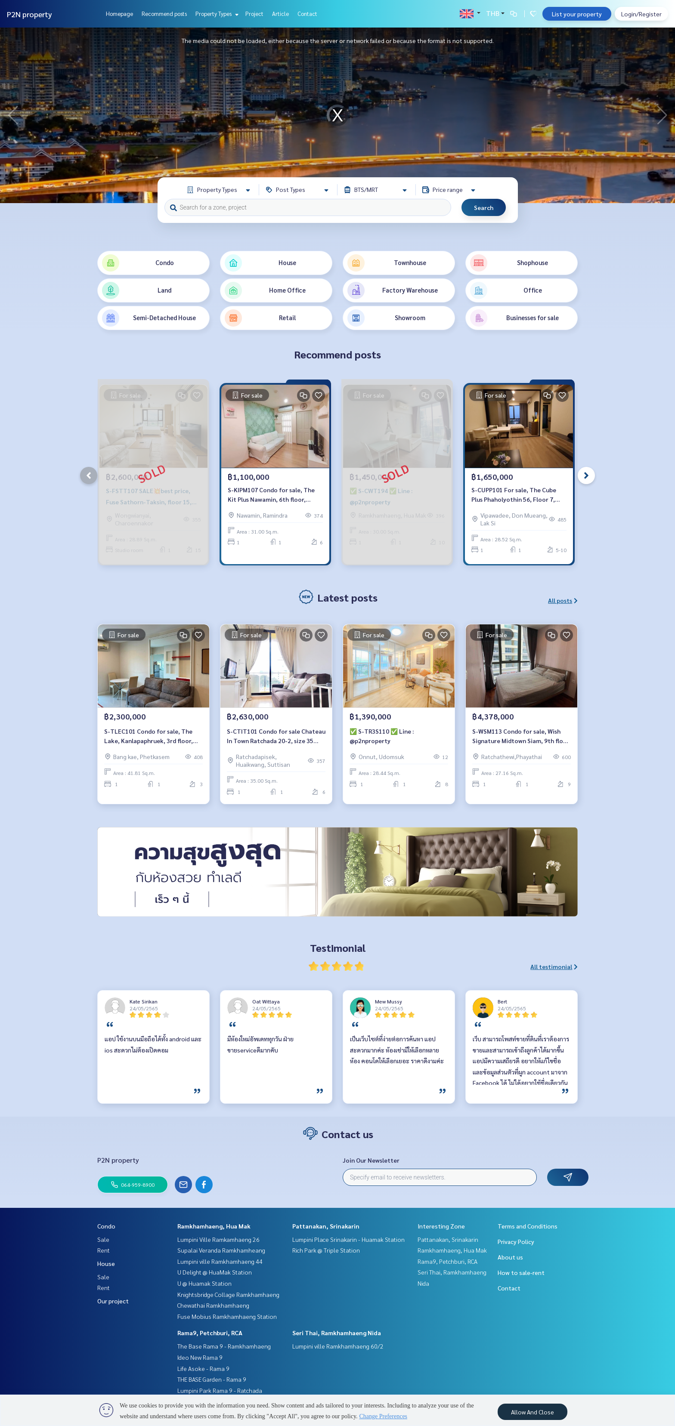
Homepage (119, 13)
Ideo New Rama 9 (200, 1357)
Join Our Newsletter (371, 1160)
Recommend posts (164, 13)
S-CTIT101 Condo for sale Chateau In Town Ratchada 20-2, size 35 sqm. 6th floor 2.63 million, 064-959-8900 (276, 736)
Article (280, 13)
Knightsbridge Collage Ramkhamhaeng (228, 1294)
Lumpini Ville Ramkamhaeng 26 (218, 1239)
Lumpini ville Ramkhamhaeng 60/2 (338, 1346)
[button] (662, 115)
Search (483, 207)
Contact (307, 13)
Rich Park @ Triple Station (326, 1250)
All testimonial (554, 966)
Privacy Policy (516, 1241)
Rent (103, 1250)
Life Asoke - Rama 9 (203, 1368)
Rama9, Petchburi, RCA (209, 1332)
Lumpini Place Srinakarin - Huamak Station (348, 1239)
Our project (113, 1301)
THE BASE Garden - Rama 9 (211, 1379)
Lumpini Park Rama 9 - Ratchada (219, 1390)
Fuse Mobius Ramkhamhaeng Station (227, 1316)
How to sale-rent (521, 1272)
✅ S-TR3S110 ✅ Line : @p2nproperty (382, 736)
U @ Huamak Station (204, 1283)
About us (510, 1257)
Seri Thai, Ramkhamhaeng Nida (336, 1332)
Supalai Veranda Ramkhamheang (221, 1250)
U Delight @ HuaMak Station (214, 1272)
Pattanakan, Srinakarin (325, 1226)
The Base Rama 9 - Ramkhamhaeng (224, 1346)
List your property (577, 14)
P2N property (29, 14)
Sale (103, 1239)
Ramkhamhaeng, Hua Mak (214, 1226)
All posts (563, 600)
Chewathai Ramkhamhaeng (213, 1305)
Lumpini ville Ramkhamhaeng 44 (220, 1261)
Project (254, 13)
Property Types (215, 13)
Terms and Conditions (527, 1226)
